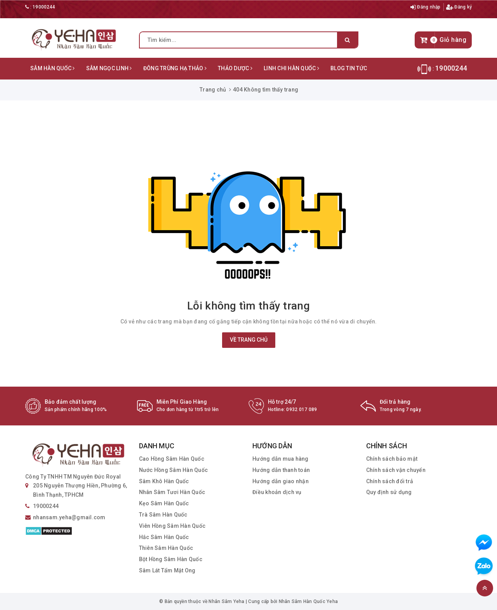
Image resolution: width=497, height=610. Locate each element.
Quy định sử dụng (389, 492)
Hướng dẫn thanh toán (281, 470)
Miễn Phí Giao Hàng (181, 402)
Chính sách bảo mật (392, 459)
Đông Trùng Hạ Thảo (175, 68)
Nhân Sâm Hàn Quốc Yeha (308, 601)
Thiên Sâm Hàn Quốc (166, 548)
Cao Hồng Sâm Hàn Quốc (171, 459)
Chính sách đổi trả (390, 481)
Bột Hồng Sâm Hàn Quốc (170, 559)
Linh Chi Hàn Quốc (291, 68)
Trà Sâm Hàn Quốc (163, 515)
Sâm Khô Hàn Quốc (164, 481)
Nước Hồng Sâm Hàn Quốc (173, 470)
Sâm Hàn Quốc (52, 68)
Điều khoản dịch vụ (277, 492)
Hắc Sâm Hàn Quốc (164, 537)
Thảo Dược (235, 68)
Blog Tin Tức (348, 68)
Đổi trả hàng (395, 402)
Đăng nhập (425, 7)
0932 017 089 (301, 409)
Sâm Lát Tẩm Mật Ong (167, 570)
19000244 (44, 7)
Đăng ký (459, 7)
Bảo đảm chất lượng (71, 402)
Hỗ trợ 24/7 (282, 402)
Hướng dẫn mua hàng (280, 459)
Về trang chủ (249, 340)
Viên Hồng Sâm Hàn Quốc (172, 526)
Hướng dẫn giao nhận (280, 481)
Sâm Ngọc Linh (109, 68)
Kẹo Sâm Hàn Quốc (164, 503)
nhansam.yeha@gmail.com (69, 517)
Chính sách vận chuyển (396, 470)
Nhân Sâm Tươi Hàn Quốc (172, 492)
